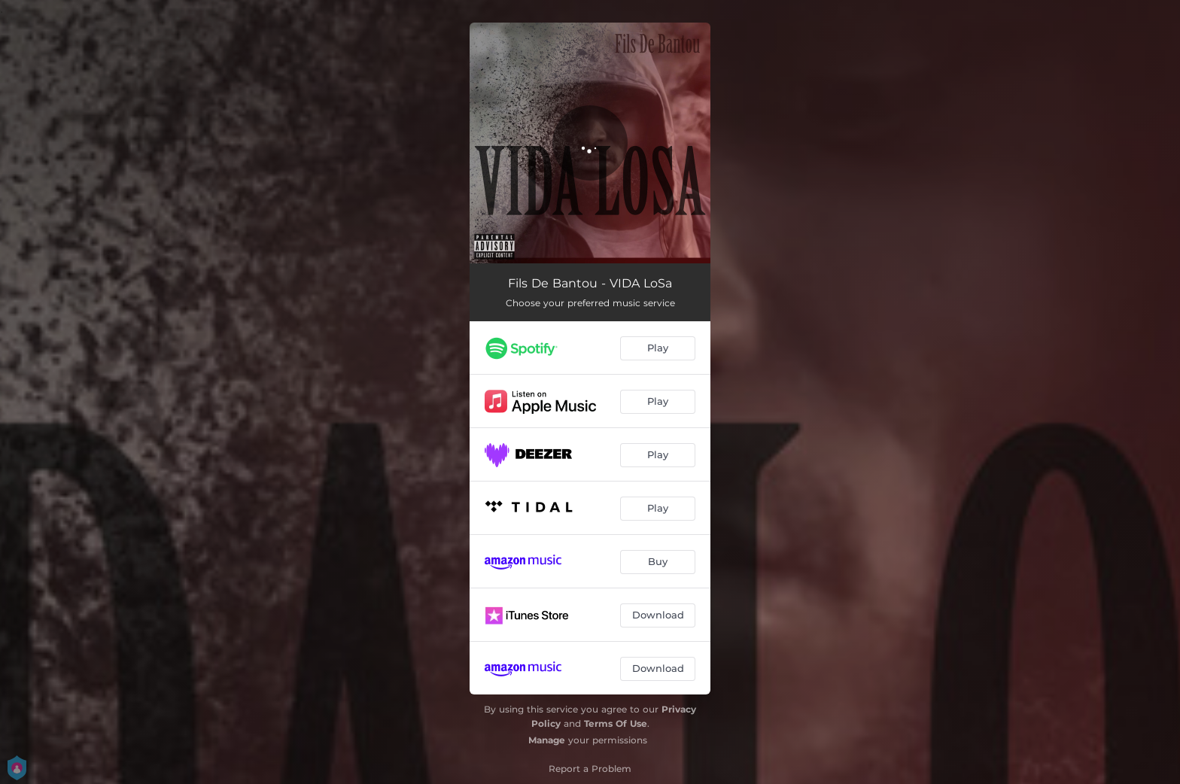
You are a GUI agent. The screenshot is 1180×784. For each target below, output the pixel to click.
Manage (546, 740)
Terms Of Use (615, 723)
